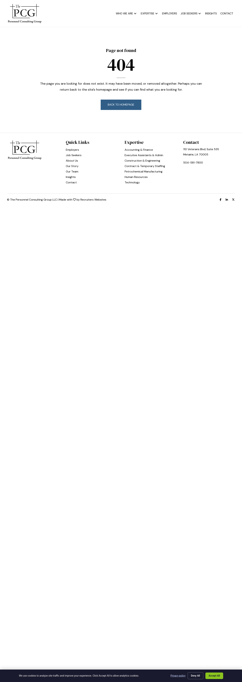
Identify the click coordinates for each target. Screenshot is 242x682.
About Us (72, 160)
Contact (71, 182)
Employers (72, 150)
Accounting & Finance (139, 150)
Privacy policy (178, 675)
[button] (135, 13)
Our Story (72, 166)
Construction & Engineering (142, 160)
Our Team (72, 171)
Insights (71, 177)
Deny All (195, 675)
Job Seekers (73, 155)
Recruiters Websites (93, 199)
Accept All (214, 675)
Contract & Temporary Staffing (145, 166)
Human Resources (136, 177)
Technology (132, 182)
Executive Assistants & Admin (144, 155)
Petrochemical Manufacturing (143, 171)
